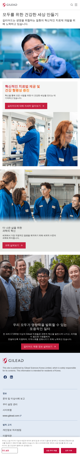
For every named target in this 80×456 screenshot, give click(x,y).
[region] (40, 446)
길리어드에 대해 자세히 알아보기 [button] (26, 106)
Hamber (76, 5)
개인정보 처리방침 (12, 430)
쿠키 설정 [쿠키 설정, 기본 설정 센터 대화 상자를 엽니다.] (5, 450)
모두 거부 (68, 450)
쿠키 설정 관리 (10, 404)
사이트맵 (7, 410)
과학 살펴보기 (14, 245)
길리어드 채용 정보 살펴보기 (40, 346)
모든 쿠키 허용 (51, 450)
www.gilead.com (11, 415)
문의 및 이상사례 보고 (14, 398)
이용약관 (7, 435)
